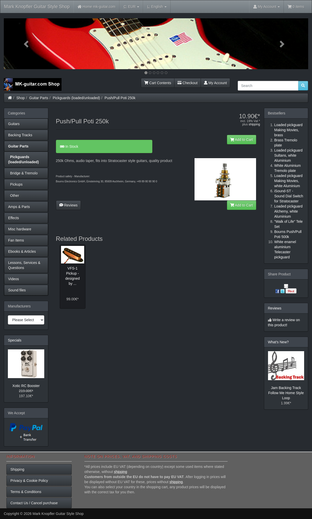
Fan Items (16, 240)
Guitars (14, 124)
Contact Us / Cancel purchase (34, 503)
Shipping (17, 469)
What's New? (278, 342)
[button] (27, 43)
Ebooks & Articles (22, 251)
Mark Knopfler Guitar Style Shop (37, 6)
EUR (131, 7)
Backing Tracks (20, 135)
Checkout (187, 83)
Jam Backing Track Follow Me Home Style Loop (286, 393)
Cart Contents (157, 83)
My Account (215, 83)
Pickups (15, 184)
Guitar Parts (38, 98)
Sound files (17, 290)
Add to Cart (241, 140)
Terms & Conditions (25, 492)
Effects (13, 218)
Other (13, 196)
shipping (254, 124)
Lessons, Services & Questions (24, 265)
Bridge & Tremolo (23, 173)
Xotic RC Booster (26, 386)
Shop (21, 98)
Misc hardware (19, 229)
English (156, 7)
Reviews (68, 205)
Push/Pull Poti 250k (120, 98)
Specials (14, 340)
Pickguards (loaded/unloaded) (76, 98)
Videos (13, 279)
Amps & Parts (19, 207)
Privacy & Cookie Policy (29, 481)
